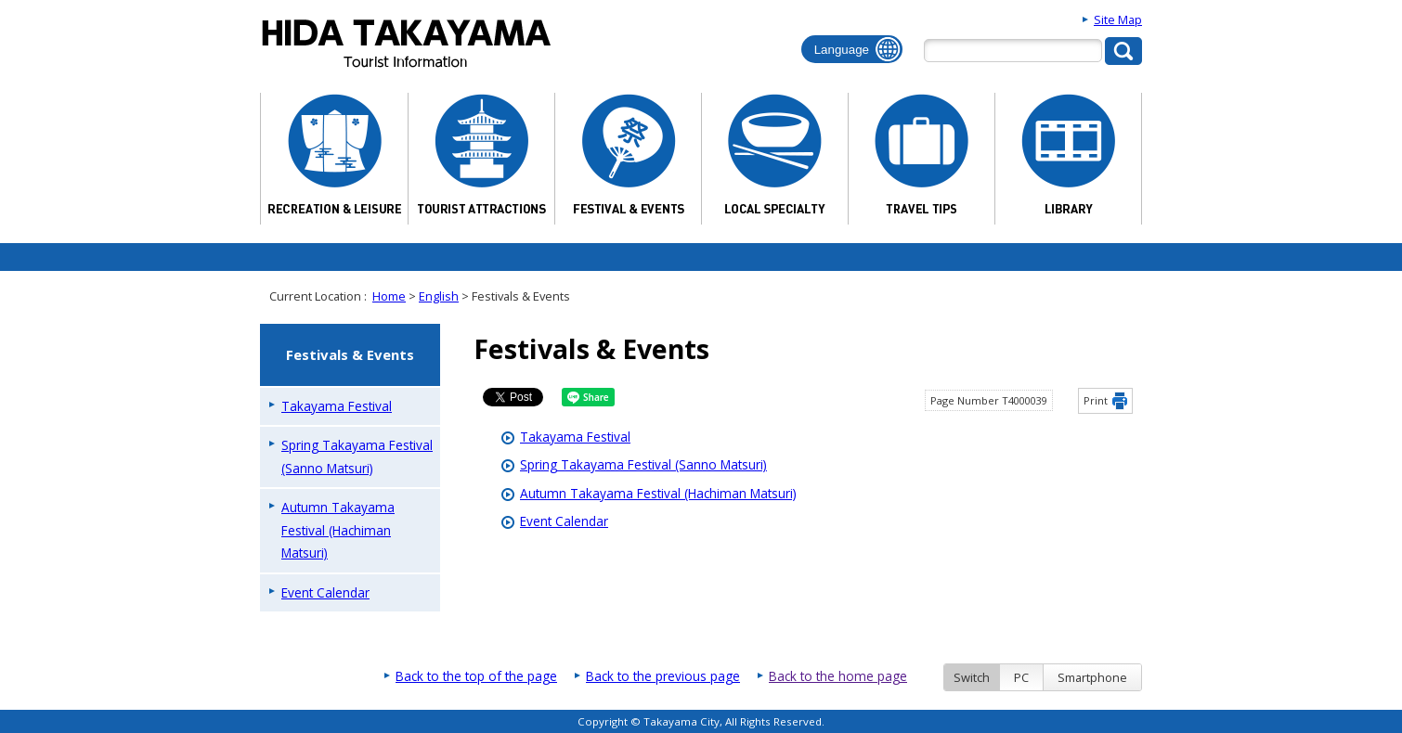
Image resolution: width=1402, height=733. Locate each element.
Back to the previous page (663, 676)
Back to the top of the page (476, 676)
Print (1096, 400)
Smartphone (1092, 677)
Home (389, 296)
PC (1021, 677)
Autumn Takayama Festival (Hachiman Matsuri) (658, 493)
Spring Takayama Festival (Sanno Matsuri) (643, 464)
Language (841, 50)
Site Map (1118, 19)
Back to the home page (838, 676)
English (439, 296)
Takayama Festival (575, 436)
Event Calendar (564, 521)
